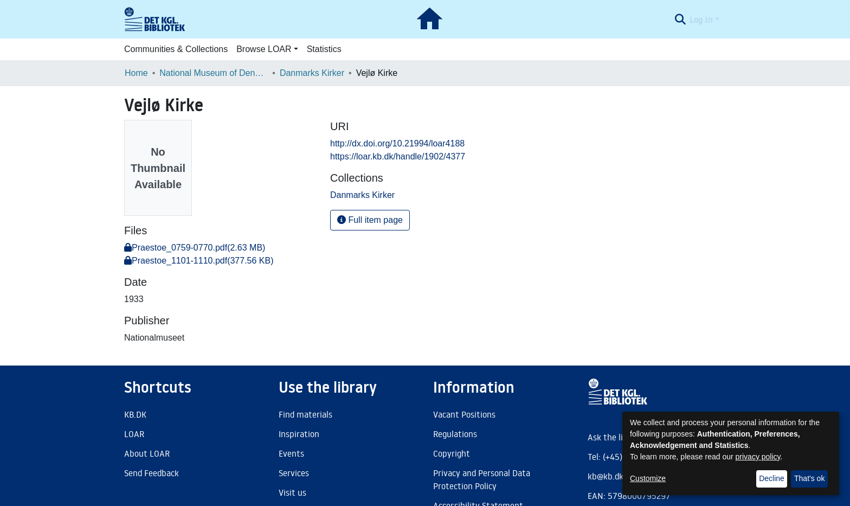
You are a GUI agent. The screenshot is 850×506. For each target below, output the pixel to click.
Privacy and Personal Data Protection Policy (481, 479)
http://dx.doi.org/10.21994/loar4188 (397, 143)
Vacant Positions (464, 414)
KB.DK (135, 414)
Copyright (451, 453)
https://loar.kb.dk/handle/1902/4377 (397, 156)
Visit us (292, 492)
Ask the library (615, 437)
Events (291, 453)
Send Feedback (151, 472)
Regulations (455, 433)
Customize (648, 478)
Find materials (305, 414)
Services (294, 472)
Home (136, 73)
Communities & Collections (176, 49)
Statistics (324, 49)
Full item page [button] (370, 220)
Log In (701, 19)
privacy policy (758, 456)
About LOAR (147, 453)
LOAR (134, 433)
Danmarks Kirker (312, 73)
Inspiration (299, 433)
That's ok (809, 478)
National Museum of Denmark (213, 73)
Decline (771, 478)
